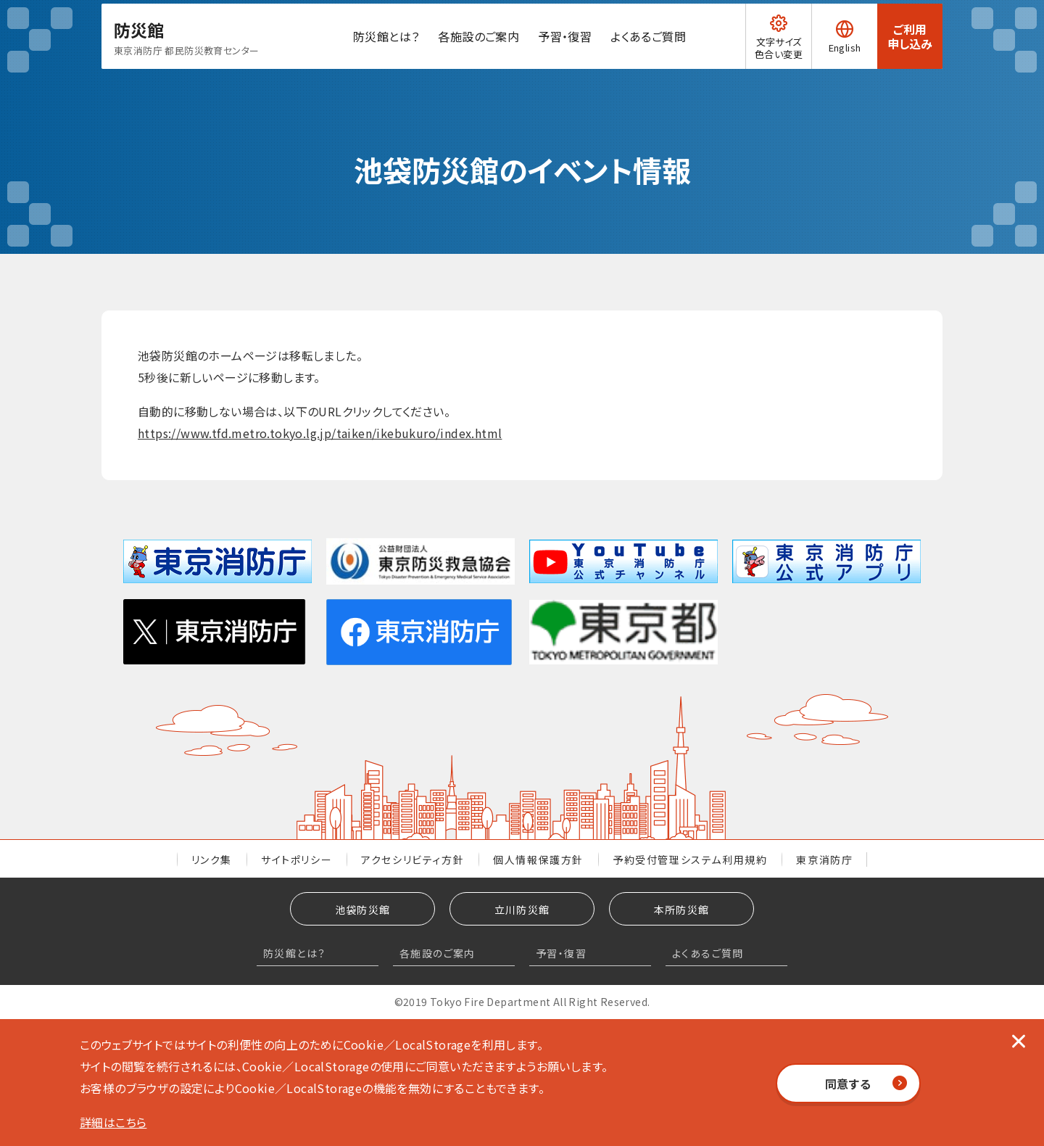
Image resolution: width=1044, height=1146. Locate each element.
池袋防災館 (363, 909)
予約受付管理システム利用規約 (690, 859)
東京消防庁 (824, 859)
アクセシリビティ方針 (412, 859)
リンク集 (211, 859)
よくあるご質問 (636, 54)
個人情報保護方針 (538, 859)
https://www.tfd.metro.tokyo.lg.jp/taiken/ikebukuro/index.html (320, 433)
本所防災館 (682, 909)
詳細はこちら (113, 1122)
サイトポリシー (296, 859)
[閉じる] (1018, 1040)
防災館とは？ (373, 54)
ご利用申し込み (909, 54)
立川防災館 (522, 909)
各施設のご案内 (466, 54)
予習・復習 (552, 54)
